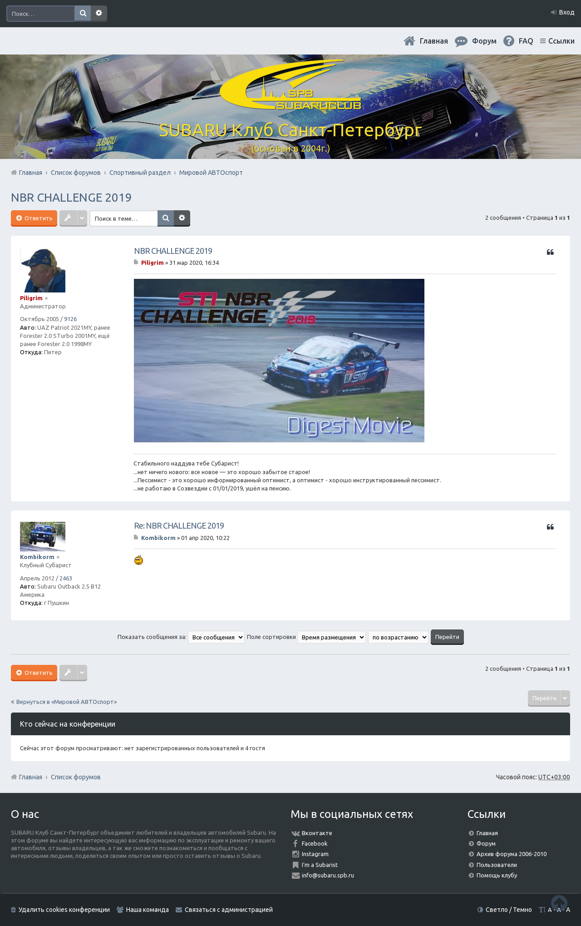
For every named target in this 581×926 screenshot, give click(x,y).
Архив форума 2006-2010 (512, 854)
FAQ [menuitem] (526, 41)
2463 (65, 578)
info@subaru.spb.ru (328, 875)
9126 (70, 319)
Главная (434, 41)
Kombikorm (37, 557)
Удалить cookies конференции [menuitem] (64, 909)
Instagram (315, 854)
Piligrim (31, 298)
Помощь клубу (497, 875)
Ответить (38, 218)
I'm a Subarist (320, 865)
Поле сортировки (306, 637)
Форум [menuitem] (484, 41)
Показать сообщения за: (181, 637)
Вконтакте (317, 833)
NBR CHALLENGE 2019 (71, 197)
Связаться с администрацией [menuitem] (229, 909)
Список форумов (76, 777)
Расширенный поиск (99, 13)
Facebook (315, 843)
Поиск (82, 13)
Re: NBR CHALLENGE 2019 (179, 525)
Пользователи (497, 865)
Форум (486, 843)
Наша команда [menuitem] (147, 909)
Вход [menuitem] (567, 12)
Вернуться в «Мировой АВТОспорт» (66, 701)
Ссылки (561, 41)
